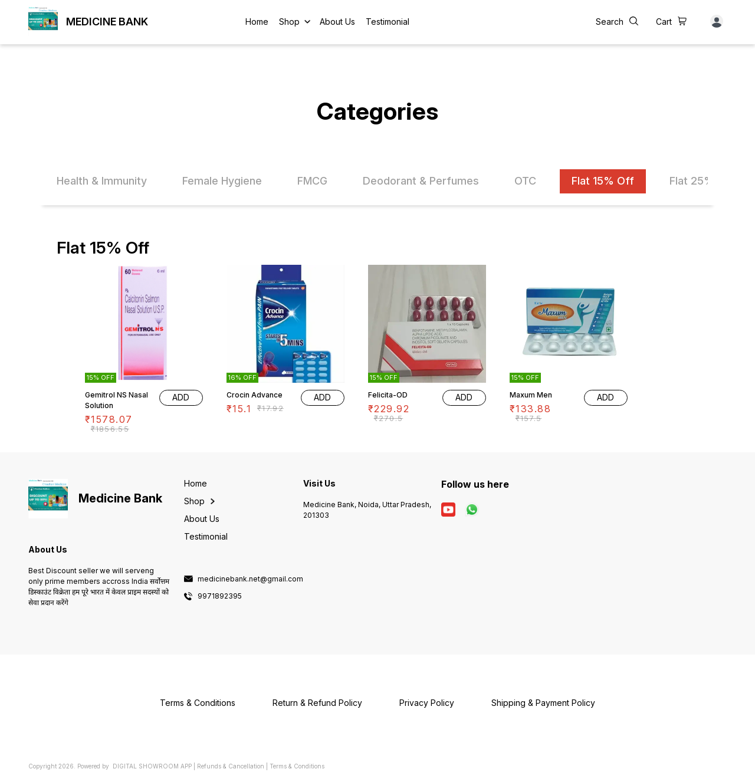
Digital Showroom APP (152, 766)
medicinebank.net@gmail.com (250, 579)
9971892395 (220, 596)
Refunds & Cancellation (230, 766)
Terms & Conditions (297, 766)
